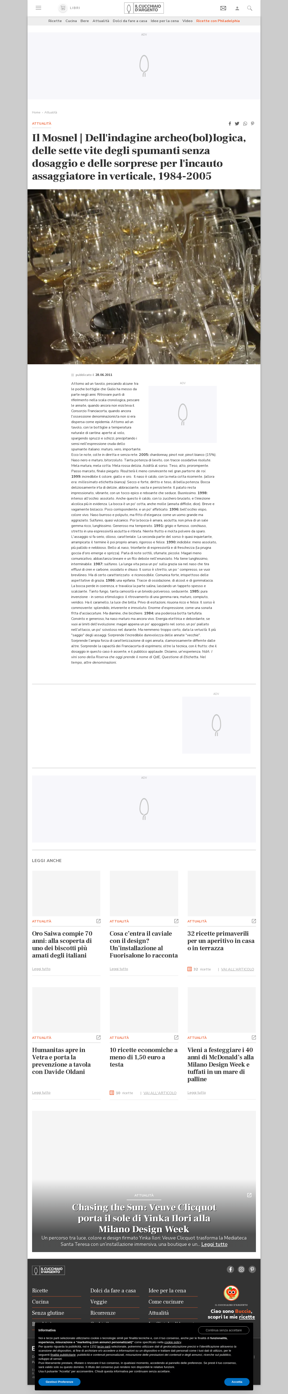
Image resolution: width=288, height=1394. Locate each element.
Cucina (71, 20)
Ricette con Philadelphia (218, 20)
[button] (230, 124)
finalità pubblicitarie (63, 1354)
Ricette (55, 20)
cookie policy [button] (172, 1342)
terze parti (104, 1346)
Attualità (101, 20)
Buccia (243, 1315)
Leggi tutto (41, 972)
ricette (202, 973)
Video (187, 20)
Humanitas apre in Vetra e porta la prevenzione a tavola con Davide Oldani (61, 1065)
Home (36, 112)
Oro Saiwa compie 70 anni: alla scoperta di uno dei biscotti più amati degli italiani (62, 948)
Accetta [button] (237, 1382)
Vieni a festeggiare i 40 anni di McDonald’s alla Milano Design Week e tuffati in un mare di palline (220, 1068)
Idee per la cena (165, 20)
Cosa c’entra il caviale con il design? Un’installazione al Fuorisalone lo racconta (144, 948)
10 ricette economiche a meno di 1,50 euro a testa (143, 1061)
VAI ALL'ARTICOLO (237, 973)
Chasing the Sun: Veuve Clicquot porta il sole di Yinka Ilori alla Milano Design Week (144, 1222)
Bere (85, 20)
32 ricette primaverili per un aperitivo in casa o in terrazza (221, 944)
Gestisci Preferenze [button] (59, 1382)
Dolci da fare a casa (130, 20)
